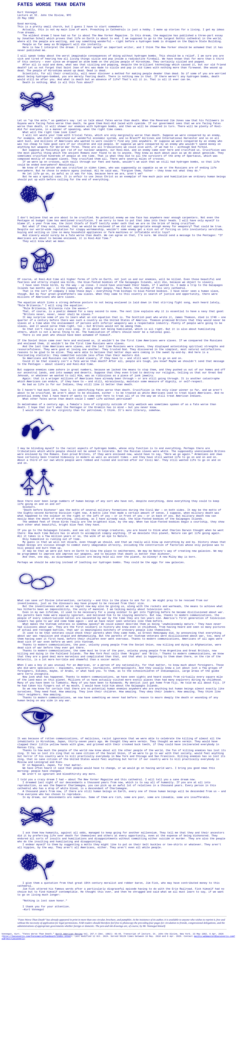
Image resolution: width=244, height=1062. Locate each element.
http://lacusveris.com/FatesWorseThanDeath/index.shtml (37, 1056)
